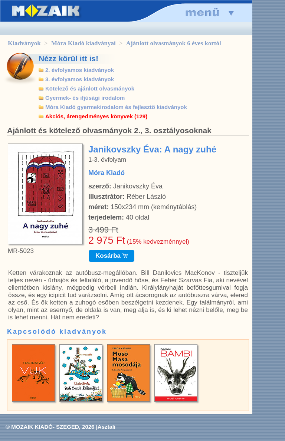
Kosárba (111, 255)
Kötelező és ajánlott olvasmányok (89, 88)
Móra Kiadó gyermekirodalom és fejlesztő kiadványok (116, 107)
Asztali (106, 427)
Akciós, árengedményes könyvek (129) (96, 116)
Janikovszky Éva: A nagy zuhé (152, 149)
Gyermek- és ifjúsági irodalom (85, 98)
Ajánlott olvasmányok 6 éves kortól (173, 43)
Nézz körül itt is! (68, 58)
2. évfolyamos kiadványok (79, 70)
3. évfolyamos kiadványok (79, 79)
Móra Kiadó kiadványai (83, 43)
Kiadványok (24, 43)
